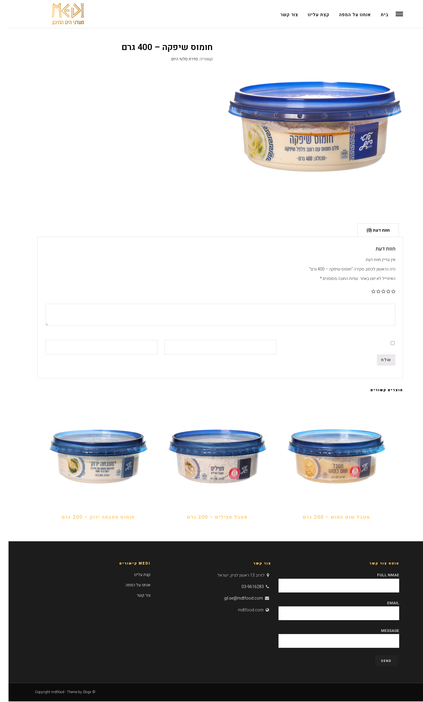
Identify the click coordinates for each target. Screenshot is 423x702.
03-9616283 (244, 588)
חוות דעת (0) (369, 231)
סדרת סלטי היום (176, 60)
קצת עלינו (310, 14)
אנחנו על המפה (346, 14)
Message (330, 636)
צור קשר (281, 14)
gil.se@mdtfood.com (235, 599)
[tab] (369, 231)
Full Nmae (330, 581)
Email (330, 609)
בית (376, 14)
